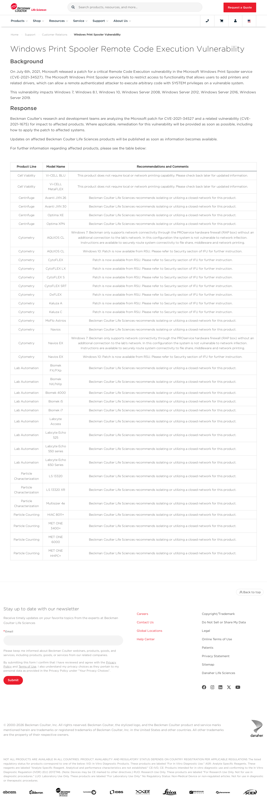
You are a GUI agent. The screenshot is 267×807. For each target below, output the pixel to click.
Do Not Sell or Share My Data (224, 622)
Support (30, 34)
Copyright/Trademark (218, 614)
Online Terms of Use (217, 639)
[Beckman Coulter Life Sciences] (63, 793)
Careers (142, 614)
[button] (73, 7)
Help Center (146, 639)
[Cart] (221, 20)
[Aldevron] (36, 793)
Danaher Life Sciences (218, 673)
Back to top (250, 592)
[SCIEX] (250, 793)
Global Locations (149, 630)
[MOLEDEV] (196, 793)
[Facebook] (204, 688)
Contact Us (145, 622)
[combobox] (135, 7)
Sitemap (208, 664)
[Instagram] (212, 688)
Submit (13, 680)
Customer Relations (54, 34)
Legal (206, 630)
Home (14, 34)
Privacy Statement (216, 656)
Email (8, 631)
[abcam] (9, 792)
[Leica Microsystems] (169, 793)
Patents (207, 647)
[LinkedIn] (220, 688)
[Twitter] (229, 688)
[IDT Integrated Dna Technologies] (143, 793)
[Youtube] (237, 688)
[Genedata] (89, 793)
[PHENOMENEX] (223, 793)
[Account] (235, 20)
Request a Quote (240, 7)
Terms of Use (27, 666)
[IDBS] (116, 793)
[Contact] (207, 20)
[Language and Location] (249, 20)
